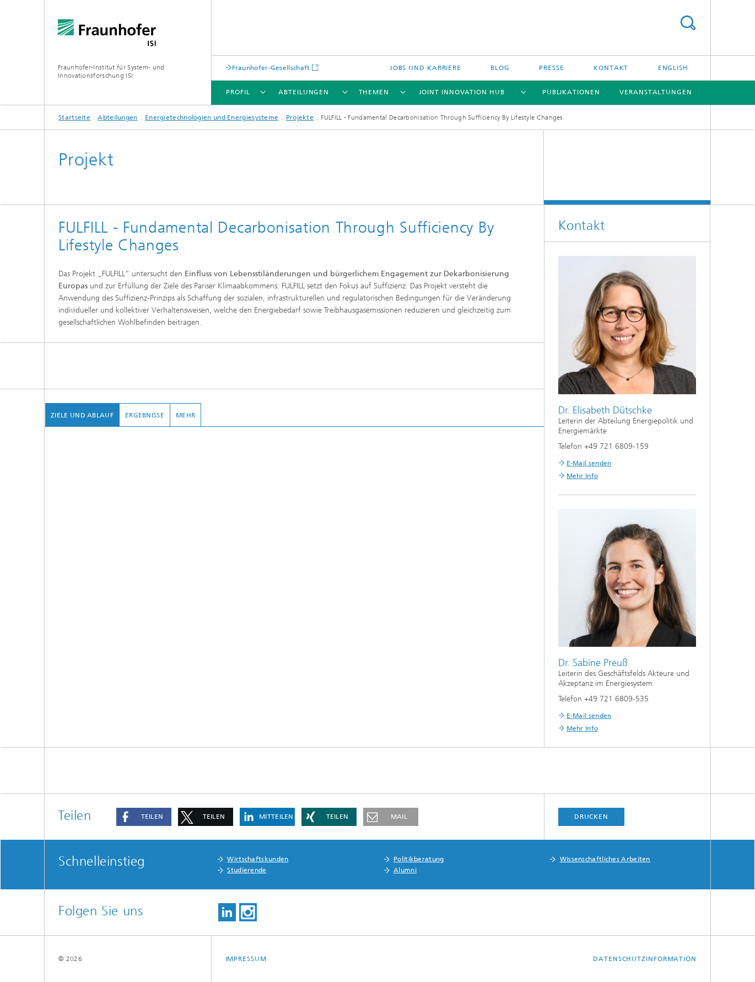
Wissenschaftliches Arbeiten (605, 859)
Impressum (246, 959)
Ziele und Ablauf (81, 415)
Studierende (246, 870)
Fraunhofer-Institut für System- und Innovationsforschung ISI (111, 71)
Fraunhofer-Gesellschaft (271, 67)
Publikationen (571, 92)
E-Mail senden (589, 463)
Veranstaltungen (655, 92)
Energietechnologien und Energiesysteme (211, 117)
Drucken (591, 816)
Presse (551, 68)
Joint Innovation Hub (462, 92)
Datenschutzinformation (645, 959)
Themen (374, 92)
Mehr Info (582, 476)
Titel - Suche (688, 23)
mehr (185, 415)
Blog (500, 68)
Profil (238, 92)
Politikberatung (418, 859)
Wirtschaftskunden (257, 859)
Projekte (300, 117)
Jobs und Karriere (425, 68)
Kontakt (611, 68)
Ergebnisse (144, 415)
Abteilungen (303, 92)
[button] (143, 817)
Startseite (74, 117)
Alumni (405, 870)
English (673, 68)
